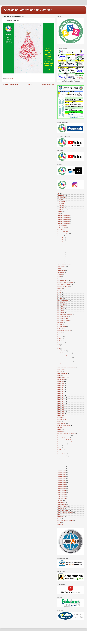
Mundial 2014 (60, 393)
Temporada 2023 (61, 492)
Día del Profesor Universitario (64, 314)
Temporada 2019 (61, 484)
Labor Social (60, 369)
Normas (59, 421)
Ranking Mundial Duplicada (64, 439)
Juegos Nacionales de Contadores (66, 367)
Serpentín (59, 458)
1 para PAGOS (61, 195)
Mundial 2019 (60, 403)
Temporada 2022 (61, 490)
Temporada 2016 (61, 478)
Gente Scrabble (61, 351)
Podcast (59, 427)
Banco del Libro (61, 229)
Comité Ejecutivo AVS (62, 280)
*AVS (58, 193)
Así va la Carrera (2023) (63, 217)
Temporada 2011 (61, 468)
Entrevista (60, 336)
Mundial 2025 (60, 413)
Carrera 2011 (60, 237)
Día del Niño (60, 310)
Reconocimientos (61, 443)
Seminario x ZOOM (62, 456)
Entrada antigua (48, 84)
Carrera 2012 (60, 240)
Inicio (30, 84)
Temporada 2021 (61, 488)
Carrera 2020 (60, 256)
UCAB (59, 518)
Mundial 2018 (60, 401)
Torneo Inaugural (61, 504)
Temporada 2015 (61, 476)
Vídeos (59, 522)
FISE (58, 348)
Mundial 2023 (60, 409)
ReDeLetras (60, 449)
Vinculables (60, 524)
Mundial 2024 (60, 411)
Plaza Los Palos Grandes (63, 425)
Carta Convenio (61, 266)
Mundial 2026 (60, 415)
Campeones (60, 235)
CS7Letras (60, 290)
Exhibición (60, 338)
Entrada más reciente (10, 84)
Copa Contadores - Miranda (64, 284)
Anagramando (61, 201)
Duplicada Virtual (61, 326)
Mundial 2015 (60, 395)
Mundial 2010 (60, 385)
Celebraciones (61, 270)
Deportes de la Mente (62, 300)
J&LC (58, 365)
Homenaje (60, 359)
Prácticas (59, 429)
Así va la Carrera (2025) (63, 221)
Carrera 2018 (60, 252)
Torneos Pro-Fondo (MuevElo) (65, 512)
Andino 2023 (60, 207)
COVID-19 (60, 288)
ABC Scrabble (61, 197)
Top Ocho (59, 500)
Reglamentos (60, 451)
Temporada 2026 (61, 498)
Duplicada (60, 324)
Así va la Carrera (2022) (63, 215)
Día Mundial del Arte (62, 318)
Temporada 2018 (61, 482)
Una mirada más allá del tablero (65, 520)
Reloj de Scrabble (61, 454)
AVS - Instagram (61, 225)
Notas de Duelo (61, 423)
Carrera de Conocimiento (63, 264)
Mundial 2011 (60, 387)
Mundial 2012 (60, 389)
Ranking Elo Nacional (62, 437)
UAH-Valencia (61, 516)
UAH (58, 514)
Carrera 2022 (60, 258)
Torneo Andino (61, 502)
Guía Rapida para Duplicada (64, 353)
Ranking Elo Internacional (63, 435)
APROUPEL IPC (61, 209)
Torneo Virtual (60, 508)
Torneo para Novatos (62, 506)
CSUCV (59, 296)
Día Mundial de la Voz (63, 316)
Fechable (59, 340)
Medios (59, 375)
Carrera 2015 (60, 246)
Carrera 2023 (60, 260)
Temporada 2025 (61, 496)
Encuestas (60, 332)
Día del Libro (60, 308)
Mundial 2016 (60, 397)
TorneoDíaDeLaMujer (62, 510)
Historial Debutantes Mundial (64, 357)
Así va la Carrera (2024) (63, 219)
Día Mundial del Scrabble (63, 320)
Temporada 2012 (61, 470)
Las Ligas (59, 371)
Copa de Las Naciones (63, 286)
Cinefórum (60, 274)
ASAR (59, 213)
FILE (58, 345)
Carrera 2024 (60, 262)
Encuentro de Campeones (64, 330)
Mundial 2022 (60, 407)
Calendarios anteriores (63, 233)
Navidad (10, 78)
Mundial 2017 (60, 399)
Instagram (60, 363)
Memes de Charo (61, 377)
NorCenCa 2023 (61, 419)
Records (59, 445)
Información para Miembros (64, 361)
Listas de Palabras (62, 373)
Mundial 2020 (60, 405)
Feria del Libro (61, 343)
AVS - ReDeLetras (62, 227)
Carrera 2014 (60, 244)
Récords (59, 447)
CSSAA (59, 294)
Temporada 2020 (61, 486)
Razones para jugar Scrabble (64, 441)
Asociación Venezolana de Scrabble (28, 10)
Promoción (60, 431)
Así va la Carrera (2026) (63, 223)
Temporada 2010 (61, 466)
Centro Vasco (60, 272)
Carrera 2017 (60, 250)
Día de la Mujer (61, 302)
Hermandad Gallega (62, 355)
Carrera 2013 (60, 242)
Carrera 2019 (60, 254)
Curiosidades (60, 298)
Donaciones (60, 322)
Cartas (59, 268)
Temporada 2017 (61, 480)
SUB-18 (59, 462)
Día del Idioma (61, 306)
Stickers (59, 460)
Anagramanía (60, 203)
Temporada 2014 (61, 474)
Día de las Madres (62, 304)
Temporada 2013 (61, 472)
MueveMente (60, 381)
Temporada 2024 (61, 494)
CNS (58, 278)
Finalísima (60, 347)
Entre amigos (60, 334)
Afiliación (59, 199)
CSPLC (59, 292)
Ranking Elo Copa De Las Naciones (66, 433)
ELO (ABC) (60, 328)
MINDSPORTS (61, 379)
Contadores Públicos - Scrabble (65, 282)
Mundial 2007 (60, 383)
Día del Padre (60, 312)
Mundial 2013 (60, 391)
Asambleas (60, 211)
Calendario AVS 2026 (62, 231)
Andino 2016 (60, 205)
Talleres (59, 464)
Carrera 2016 (60, 248)
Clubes (59, 276)
